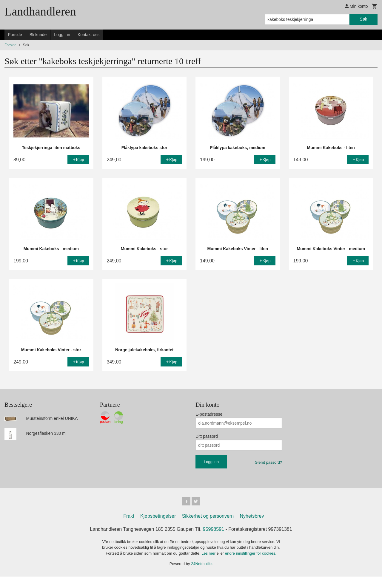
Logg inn (62, 34)
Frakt (128, 517)
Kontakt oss (88, 34)
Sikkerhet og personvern (208, 517)
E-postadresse (208, 414)
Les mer (209, 554)
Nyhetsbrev (252, 517)
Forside (15, 34)
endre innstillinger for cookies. (250, 554)
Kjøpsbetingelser (158, 517)
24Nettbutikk (201, 565)
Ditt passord (206, 436)
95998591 (213, 530)
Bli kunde (38, 34)
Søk (363, 19)
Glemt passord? (268, 462)
